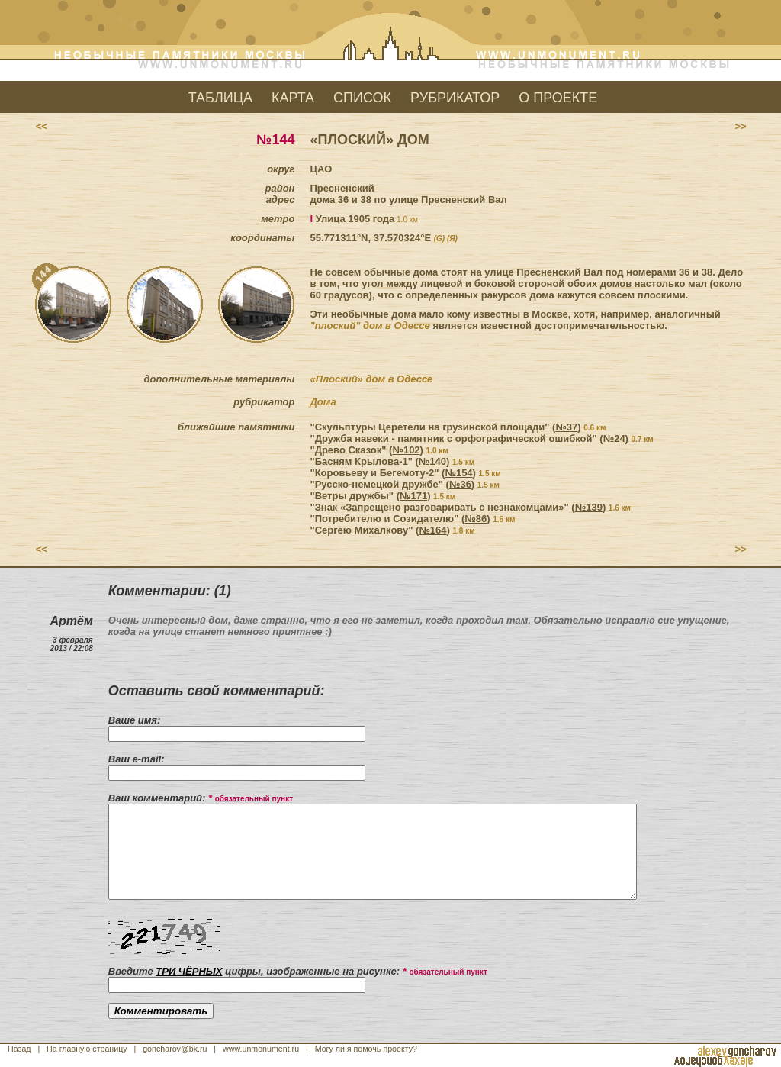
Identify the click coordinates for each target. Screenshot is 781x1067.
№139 (589, 507)
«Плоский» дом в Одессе (371, 379)
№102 (405, 450)
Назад (19, 1048)
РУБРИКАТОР (455, 97)
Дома (323, 402)
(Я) (452, 238)
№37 (566, 427)
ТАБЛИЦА (220, 97)
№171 (413, 495)
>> (740, 126)
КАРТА (293, 97)
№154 (458, 473)
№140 (432, 461)
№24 (614, 438)
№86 (475, 518)
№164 (432, 530)
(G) (439, 238)
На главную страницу (87, 1048)
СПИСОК (362, 97)
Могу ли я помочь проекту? (366, 1048)
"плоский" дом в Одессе (369, 325)
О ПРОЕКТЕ (558, 97)
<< (41, 126)
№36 (460, 484)
